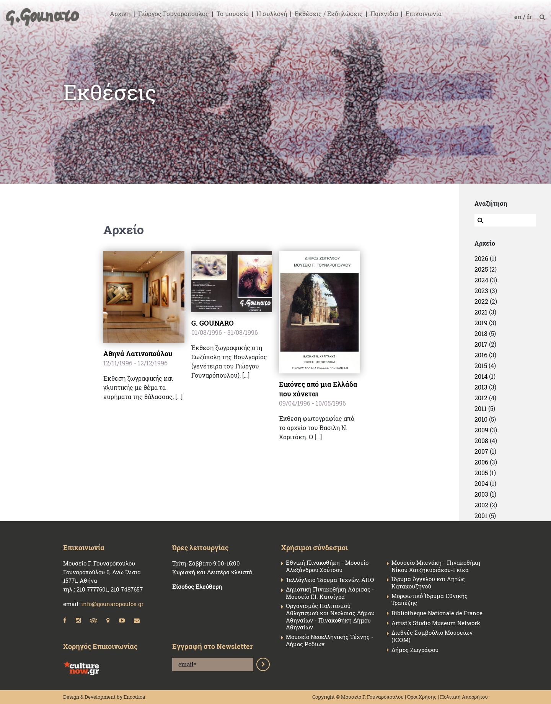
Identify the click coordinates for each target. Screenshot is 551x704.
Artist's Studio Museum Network (435, 623)
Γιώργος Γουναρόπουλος (173, 14)
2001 (480, 516)
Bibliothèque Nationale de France (437, 613)
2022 (481, 301)
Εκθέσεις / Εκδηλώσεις (329, 14)
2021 (480, 312)
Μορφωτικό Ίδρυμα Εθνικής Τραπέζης (429, 599)
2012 (480, 398)
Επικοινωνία (424, 14)
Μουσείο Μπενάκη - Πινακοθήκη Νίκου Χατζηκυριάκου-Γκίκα (435, 566)
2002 (481, 505)
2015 (480, 366)
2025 (481, 269)
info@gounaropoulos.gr (112, 604)
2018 (480, 333)
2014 (480, 376)
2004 (481, 483)
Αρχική (120, 14)
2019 (480, 323)
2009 (481, 430)
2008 (481, 441)
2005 (481, 473)
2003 (481, 494)
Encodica (134, 696)
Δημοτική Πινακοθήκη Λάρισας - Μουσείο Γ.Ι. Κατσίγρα (330, 593)
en (518, 17)
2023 (481, 291)
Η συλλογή (271, 14)
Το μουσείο (233, 14)
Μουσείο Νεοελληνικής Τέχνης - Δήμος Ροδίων (329, 640)
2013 (480, 387)
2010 (480, 419)
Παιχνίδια (384, 14)
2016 (480, 355)
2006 (481, 462)
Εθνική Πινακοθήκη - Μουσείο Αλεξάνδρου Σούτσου (327, 566)
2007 (481, 451)
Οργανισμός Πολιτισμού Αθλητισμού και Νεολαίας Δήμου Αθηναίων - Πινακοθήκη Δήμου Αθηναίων (330, 616)
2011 (480, 408)
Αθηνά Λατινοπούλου (138, 353)
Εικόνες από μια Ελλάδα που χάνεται (318, 389)
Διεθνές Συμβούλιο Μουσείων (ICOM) (432, 636)
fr (530, 17)
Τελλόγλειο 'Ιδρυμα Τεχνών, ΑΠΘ (330, 579)
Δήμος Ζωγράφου (415, 649)
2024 (481, 280)
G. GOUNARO (212, 323)
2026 (481, 258)
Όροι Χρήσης (422, 696)
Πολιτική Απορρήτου (464, 696)
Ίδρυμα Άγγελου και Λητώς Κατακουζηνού (428, 582)
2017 (480, 344)
